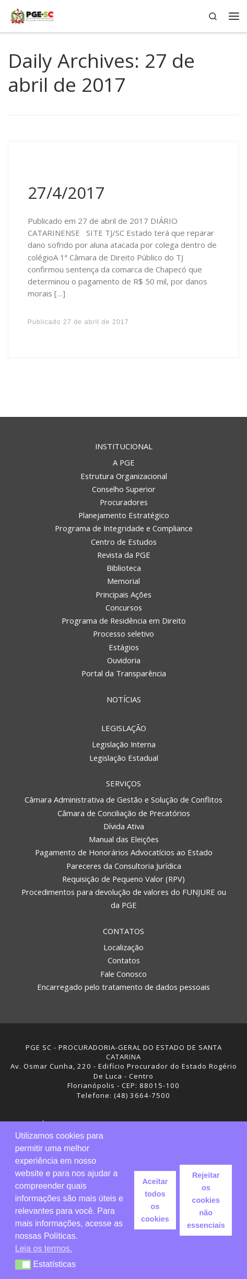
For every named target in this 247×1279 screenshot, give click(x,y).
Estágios (124, 647)
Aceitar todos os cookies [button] (155, 1200)
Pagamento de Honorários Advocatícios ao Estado (124, 852)
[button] (23, 1265)
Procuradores (124, 502)
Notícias (124, 699)
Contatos (123, 931)
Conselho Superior (124, 489)
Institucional (123, 446)
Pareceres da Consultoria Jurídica (123, 865)
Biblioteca (124, 568)
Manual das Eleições (124, 839)
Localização (123, 947)
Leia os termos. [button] (43, 1248)
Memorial (123, 581)
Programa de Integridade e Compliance (124, 528)
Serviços (123, 783)
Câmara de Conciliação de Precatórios (123, 813)
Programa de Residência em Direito (124, 620)
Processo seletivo (123, 633)
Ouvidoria (123, 660)
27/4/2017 (66, 193)
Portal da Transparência (123, 673)
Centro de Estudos (124, 541)
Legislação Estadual (123, 757)
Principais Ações (123, 594)
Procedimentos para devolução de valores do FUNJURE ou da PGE (123, 898)
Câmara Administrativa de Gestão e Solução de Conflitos (123, 799)
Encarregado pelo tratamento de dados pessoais (123, 987)
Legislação (123, 728)
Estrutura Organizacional (123, 476)
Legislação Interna (124, 744)
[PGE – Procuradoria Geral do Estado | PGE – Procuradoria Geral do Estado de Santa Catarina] (32, 15)
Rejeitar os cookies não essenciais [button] (206, 1200)
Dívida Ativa (123, 826)
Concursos (123, 607)
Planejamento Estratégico (123, 515)
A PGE (124, 462)
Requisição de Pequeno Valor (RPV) (123, 879)
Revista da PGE (123, 554)
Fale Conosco (123, 974)
